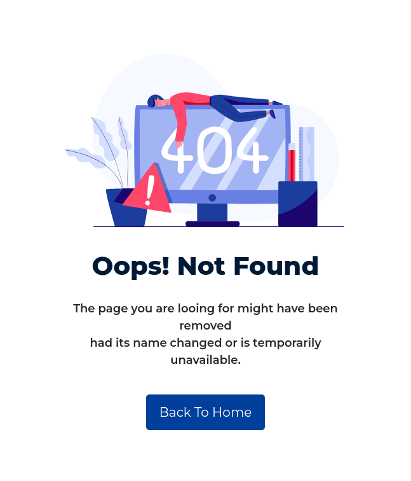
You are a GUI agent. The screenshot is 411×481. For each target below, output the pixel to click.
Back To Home (205, 412)
